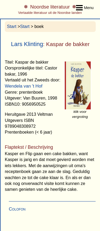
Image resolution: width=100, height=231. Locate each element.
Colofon (17, 209)
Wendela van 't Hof (23, 86)
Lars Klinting (27, 44)
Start (11, 26)
